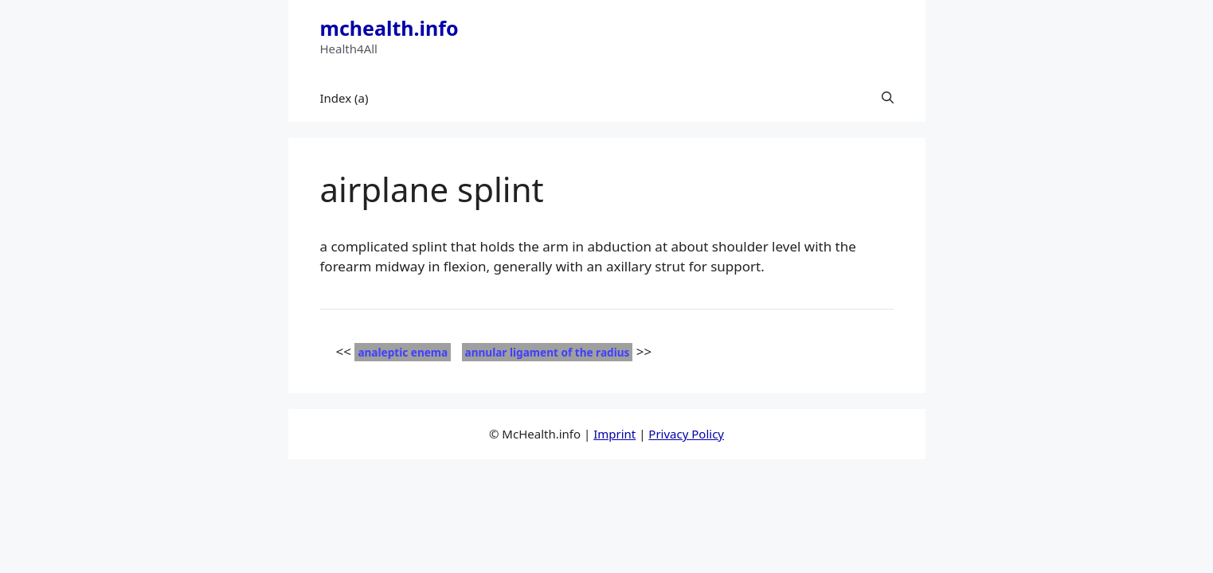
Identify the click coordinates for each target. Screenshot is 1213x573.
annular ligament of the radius (547, 352)
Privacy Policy (686, 434)
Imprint (614, 434)
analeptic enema (403, 352)
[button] (888, 98)
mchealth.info (389, 27)
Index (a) (344, 98)
